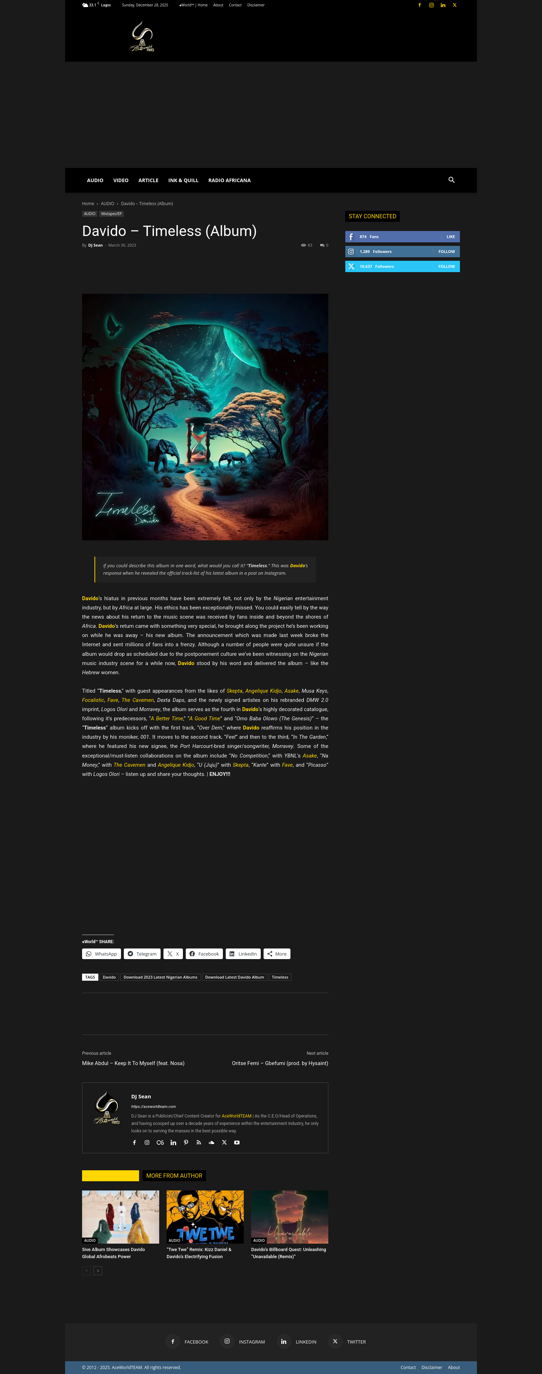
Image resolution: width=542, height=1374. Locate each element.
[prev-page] (86, 1270)
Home (88, 204)
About (218, 4)
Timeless (280, 977)
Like (451, 236)
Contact (235, 4)
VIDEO (120, 180)
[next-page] (97, 1270)
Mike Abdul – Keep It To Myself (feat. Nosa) (133, 1063)
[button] (451, 181)
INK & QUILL (183, 180)
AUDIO (95, 180)
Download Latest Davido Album (234, 977)
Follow (446, 251)
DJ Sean (95, 245)
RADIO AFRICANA (229, 180)
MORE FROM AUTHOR (174, 1175)
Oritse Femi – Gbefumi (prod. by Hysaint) (280, 1063)
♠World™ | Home (193, 4)
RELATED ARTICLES (111, 1175)
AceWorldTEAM (237, 1116)
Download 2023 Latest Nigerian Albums (160, 977)
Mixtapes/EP (111, 213)
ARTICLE (148, 180)
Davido (109, 977)
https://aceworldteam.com (153, 1106)
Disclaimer (256, 4)
